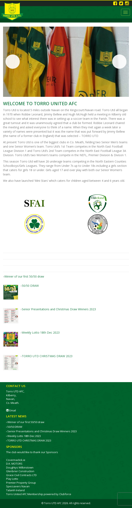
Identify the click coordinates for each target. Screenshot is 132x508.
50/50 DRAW (14, 427)
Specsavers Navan (18, 486)
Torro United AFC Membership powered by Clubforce (38, 494)
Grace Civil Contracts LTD (21, 475)
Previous (13, 61)
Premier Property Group (21, 482)
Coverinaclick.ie (15, 460)
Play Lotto (12, 479)
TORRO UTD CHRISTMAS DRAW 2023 (29, 440)
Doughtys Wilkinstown (19, 467)
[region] (66, 62)
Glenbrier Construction (20, 471)
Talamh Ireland (15, 490)
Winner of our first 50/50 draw (25, 422)
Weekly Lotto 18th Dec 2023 (24, 436)
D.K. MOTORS (14, 463)
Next (119, 61)
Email (11, 410)
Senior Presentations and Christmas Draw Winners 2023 (42, 431)
